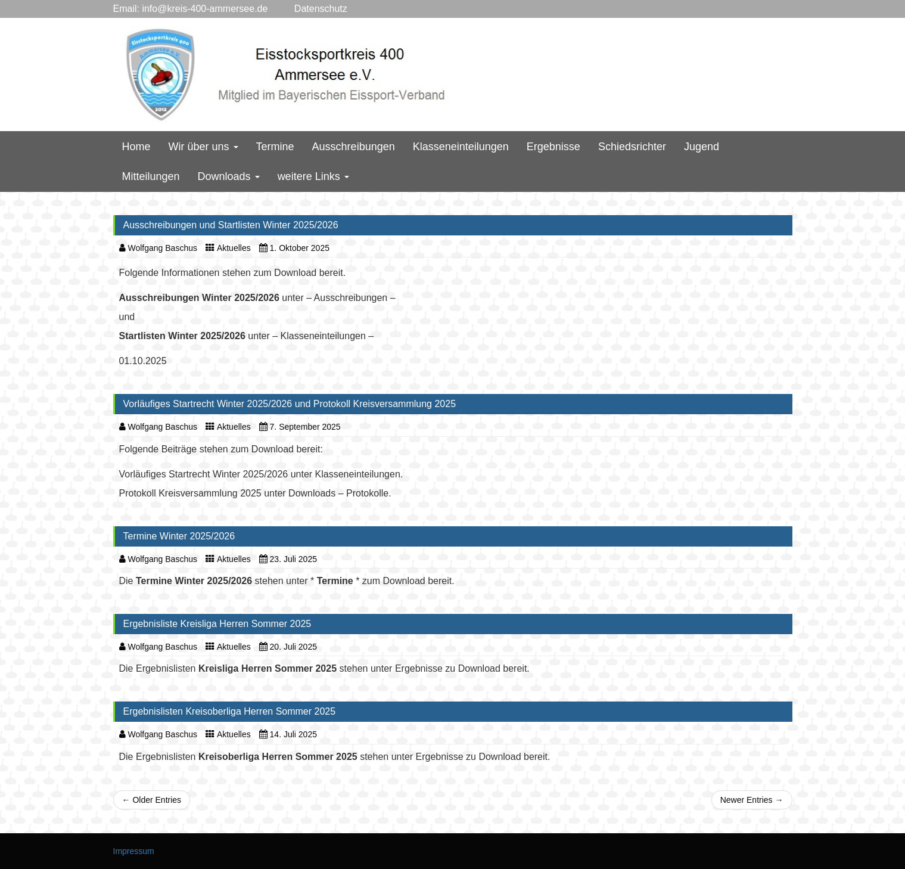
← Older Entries (152, 800)
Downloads (229, 176)
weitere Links (313, 176)
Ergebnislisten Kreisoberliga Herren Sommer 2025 (229, 711)
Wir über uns (203, 147)
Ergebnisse (553, 147)
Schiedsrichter (632, 147)
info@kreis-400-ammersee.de (205, 9)
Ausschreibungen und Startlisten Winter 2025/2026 (230, 225)
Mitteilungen (151, 176)
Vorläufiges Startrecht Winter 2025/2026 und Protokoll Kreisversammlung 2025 (289, 404)
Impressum (133, 851)
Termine (275, 147)
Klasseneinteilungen (461, 147)
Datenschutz (307, 9)
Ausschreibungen (353, 147)
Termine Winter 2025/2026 (179, 536)
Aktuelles (234, 248)
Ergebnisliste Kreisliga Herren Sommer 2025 (217, 624)
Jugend (701, 147)
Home (136, 147)
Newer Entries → (751, 800)
